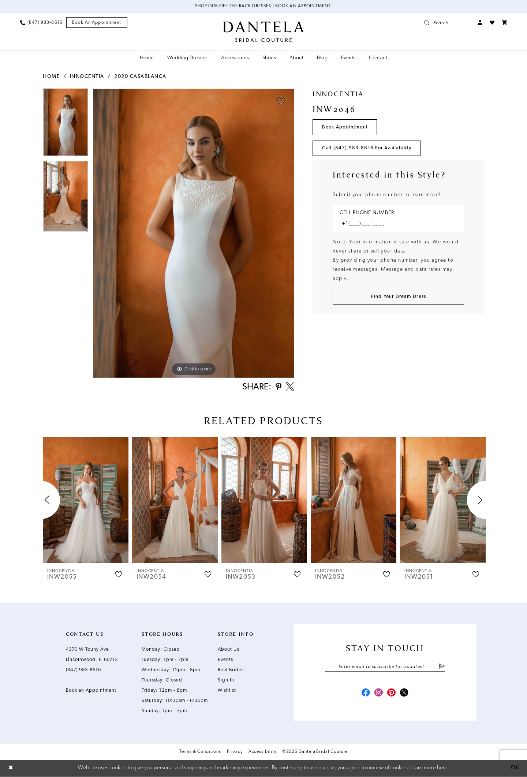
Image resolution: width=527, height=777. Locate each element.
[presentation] (85, 500)
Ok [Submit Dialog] (515, 768)
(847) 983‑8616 (83, 670)
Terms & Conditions (200, 752)
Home (51, 76)
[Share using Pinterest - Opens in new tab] (278, 388)
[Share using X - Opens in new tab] (289, 387)
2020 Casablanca (140, 76)
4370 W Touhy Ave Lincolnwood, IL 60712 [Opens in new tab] (92, 654)
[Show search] (447, 22)
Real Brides (231, 670)
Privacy (234, 752)
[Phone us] (41, 22)
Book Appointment (345, 127)
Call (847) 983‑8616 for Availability (367, 148)
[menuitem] (41, 22)
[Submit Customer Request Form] (398, 297)
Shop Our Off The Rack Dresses (233, 6)
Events (225, 660)
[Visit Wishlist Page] (492, 22)
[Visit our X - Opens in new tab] (404, 694)
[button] (480, 22)
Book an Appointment (304, 6)
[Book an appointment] (96, 23)
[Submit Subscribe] (441, 667)
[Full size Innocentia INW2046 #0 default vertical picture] (193, 233)
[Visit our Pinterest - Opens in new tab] (391, 694)
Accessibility (262, 752)
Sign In (226, 680)
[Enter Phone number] (395, 224)
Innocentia (87, 76)
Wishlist (227, 690)
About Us (228, 649)
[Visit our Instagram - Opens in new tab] (378, 694)
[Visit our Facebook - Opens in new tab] (365, 694)
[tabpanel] (65, 125)
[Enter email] (385, 667)
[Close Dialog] (11, 768)
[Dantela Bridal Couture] (263, 32)
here (442, 768)
